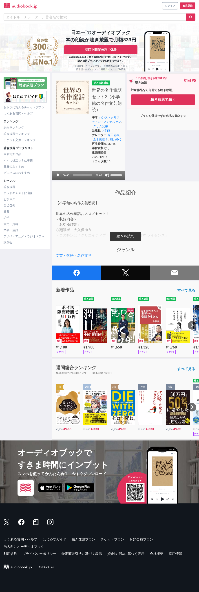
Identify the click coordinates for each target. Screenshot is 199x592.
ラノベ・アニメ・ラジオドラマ (24, 236)
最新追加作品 (12, 154)
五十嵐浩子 (100, 139)
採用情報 (175, 554)
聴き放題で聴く (163, 99)
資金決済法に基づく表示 (125, 554)
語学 (6, 217)
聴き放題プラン (83, 539)
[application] (88, 175)
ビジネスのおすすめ (17, 172)
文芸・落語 (11, 230)
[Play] (58, 175)
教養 (6, 211)
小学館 (105, 130)
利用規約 (10, 554)
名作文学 (84, 255)
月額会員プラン (141, 539)
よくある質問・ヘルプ (18, 113)
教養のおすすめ (14, 166)
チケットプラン (112, 539)
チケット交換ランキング (20, 140)
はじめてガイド (54, 539)
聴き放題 (9, 187)
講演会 (8, 242)
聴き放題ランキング (17, 134)
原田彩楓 (113, 135)
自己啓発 (9, 205)
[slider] (82, 175)
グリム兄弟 (100, 126)
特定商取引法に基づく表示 (82, 554)
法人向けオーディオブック (24, 547)
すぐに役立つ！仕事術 (18, 160)
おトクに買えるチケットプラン (24, 107)
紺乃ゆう (116, 139)
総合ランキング (14, 127)
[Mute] (107, 175)
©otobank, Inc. (47, 567)
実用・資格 (11, 224)
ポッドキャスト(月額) (18, 193)
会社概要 (156, 554)
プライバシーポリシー (39, 554)
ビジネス (9, 199)
